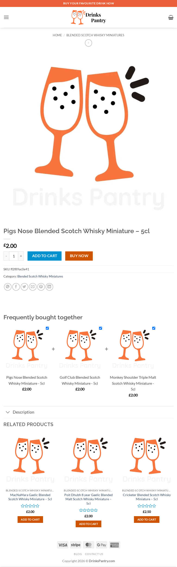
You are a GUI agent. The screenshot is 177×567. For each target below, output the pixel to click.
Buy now (79, 256)
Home (57, 35)
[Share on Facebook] (16, 287)
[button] (6, 17)
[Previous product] (88, 42)
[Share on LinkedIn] (49, 287)
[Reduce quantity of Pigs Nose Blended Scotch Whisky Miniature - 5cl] (6, 256)
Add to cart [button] (30, 519)
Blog (78, 554)
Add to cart (44, 256)
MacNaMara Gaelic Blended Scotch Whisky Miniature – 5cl (30, 497)
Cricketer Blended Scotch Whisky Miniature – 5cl (147, 497)
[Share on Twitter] (24, 287)
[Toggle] (7, 413)
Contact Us (94, 554)
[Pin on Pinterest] (41, 287)
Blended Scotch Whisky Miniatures (95, 35)
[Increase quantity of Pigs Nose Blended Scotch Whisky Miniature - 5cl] (21, 256)
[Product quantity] (13, 256)
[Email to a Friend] (33, 287)
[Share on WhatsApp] (8, 287)
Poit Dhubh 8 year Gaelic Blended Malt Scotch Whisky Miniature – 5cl (88, 499)
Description (18, 413)
